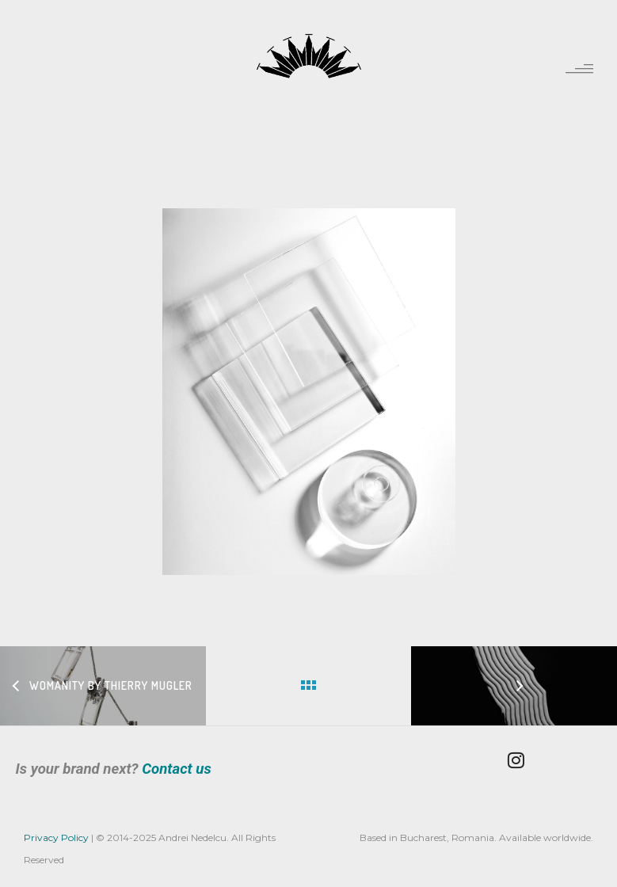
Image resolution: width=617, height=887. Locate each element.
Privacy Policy (56, 837)
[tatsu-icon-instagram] (520, 760)
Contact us (176, 769)
